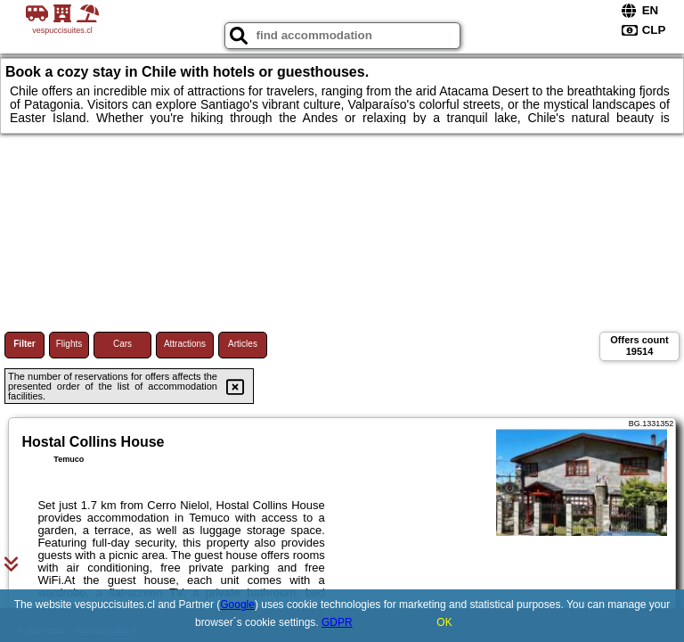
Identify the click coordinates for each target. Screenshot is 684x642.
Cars (122, 344)
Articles (242, 344)
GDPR (337, 622)
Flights (69, 344)
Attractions (185, 344)
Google (237, 604)
